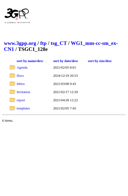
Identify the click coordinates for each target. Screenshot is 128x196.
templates (23, 108)
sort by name (26, 61)
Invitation (23, 92)
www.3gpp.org (20, 43)
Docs (20, 76)
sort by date (62, 61)
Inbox (21, 84)
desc (40, 61)
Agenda (22, 67)
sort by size (96, 61)
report (21, 100)
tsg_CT (59, 43)
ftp (43, 43)
